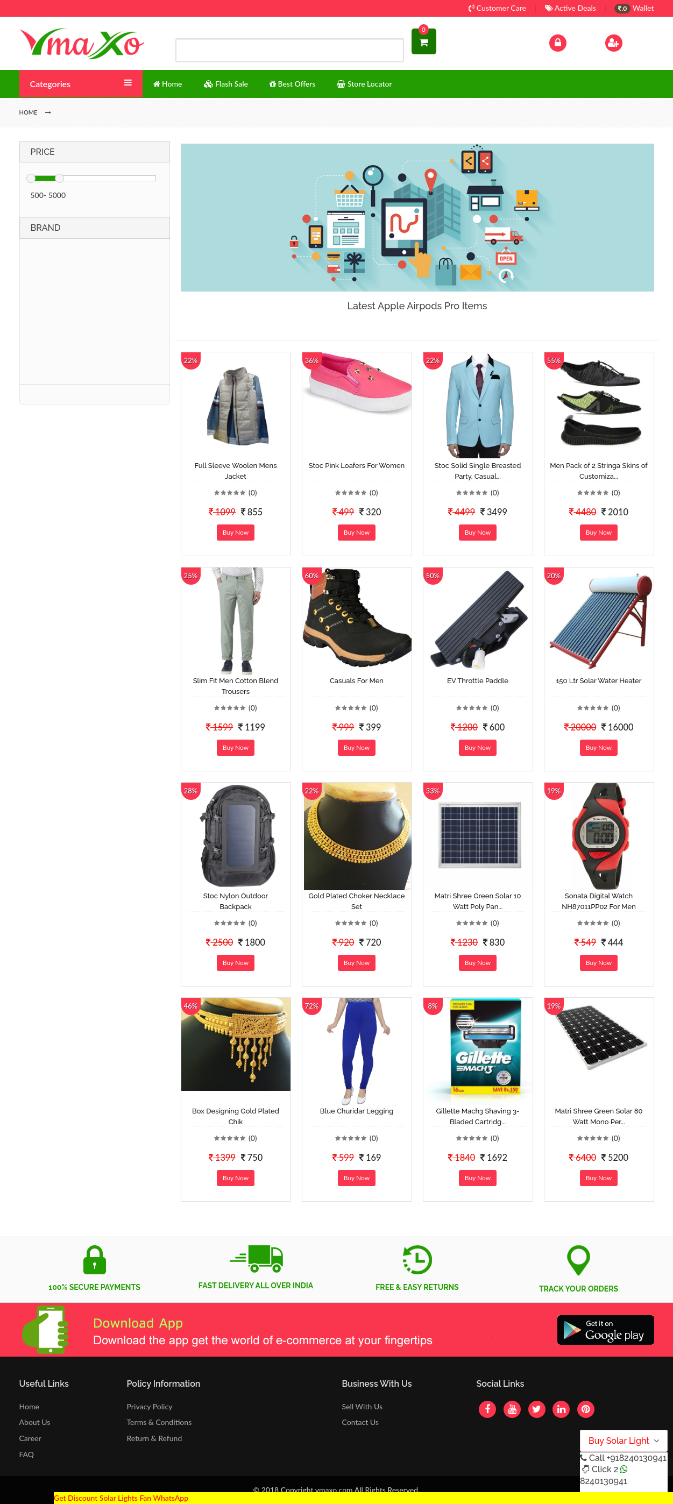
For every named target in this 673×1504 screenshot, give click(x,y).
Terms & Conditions (159, 1422)
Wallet (634, 7)
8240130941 (603, 1481)
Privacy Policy (150, 1406)
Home (29, 1406)
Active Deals (570, 7)
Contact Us (360, 1422)
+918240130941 (636, 1458)
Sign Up (627, 41)
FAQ (26, 1454)
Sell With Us (362, 1406)
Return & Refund (154, 1438)
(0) (253, 492)
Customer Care (497, 7)
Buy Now (236, 532)
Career (30, 1438)
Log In (569, 41)
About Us (35, 1422)
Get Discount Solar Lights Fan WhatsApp (121, 1497)
